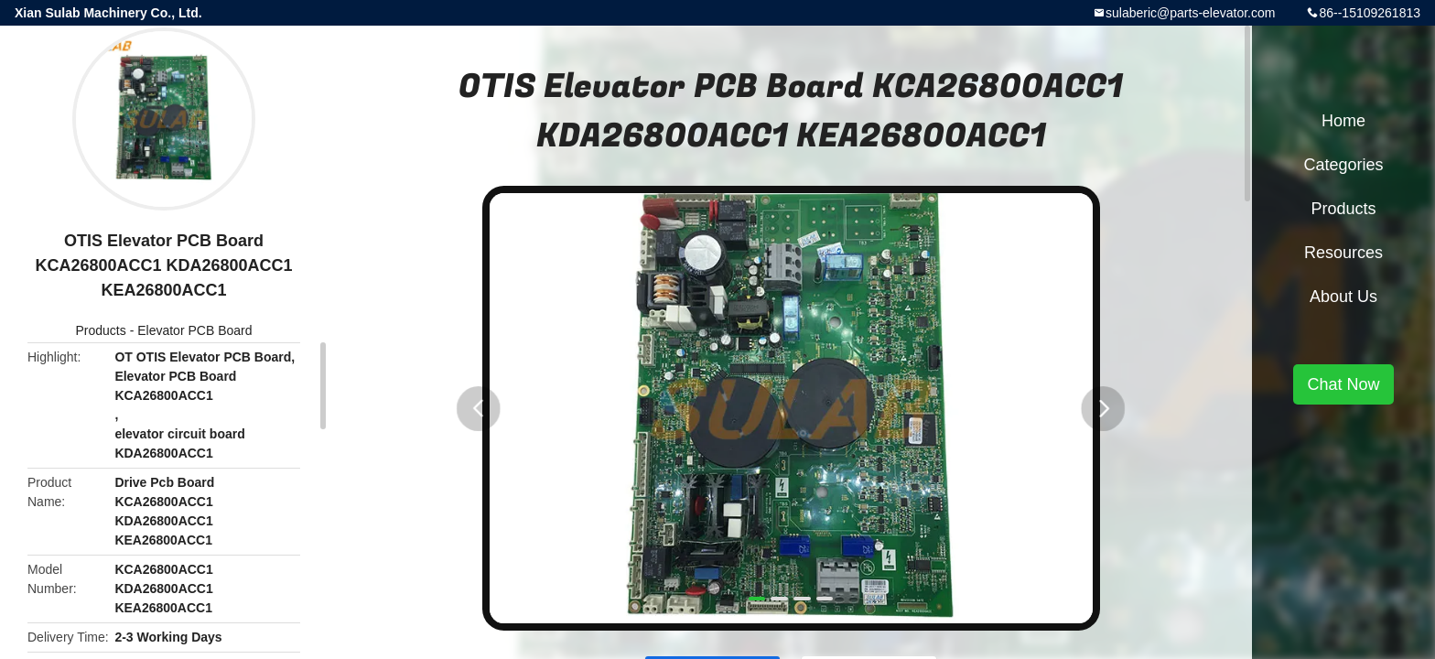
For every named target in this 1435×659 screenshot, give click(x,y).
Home (1343, 121)
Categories (1343, 165)
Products (101, 330)
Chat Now (1343, 384)
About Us (1343, 296)
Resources (1343, 252)
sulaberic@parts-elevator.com (1190, 12)
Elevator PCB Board (194, 330)
